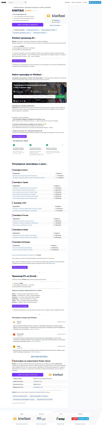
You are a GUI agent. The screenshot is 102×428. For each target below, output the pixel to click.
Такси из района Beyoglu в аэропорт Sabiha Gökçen (25, 198)
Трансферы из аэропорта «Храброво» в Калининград (25, 223)
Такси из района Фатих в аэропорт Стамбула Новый (25, 192)
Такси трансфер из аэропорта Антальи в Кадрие (24, 194)
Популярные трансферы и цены (23, 399)
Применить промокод (19, 60)
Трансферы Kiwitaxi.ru (61, 321)
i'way (61, 414)
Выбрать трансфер (60, 423)
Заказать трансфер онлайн (41, 423)
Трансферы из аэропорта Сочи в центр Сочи (23, 221)
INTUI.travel (41, 414)
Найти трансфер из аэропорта (28, 24)
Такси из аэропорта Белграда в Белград (22, 247)
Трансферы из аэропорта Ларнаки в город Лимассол (25, 237)
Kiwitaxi (21, 414)
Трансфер (67, 2)
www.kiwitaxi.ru (37, 387)
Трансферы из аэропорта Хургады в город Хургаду (25, 175)
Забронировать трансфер (80, 423)
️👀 (18, 30)
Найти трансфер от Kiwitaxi (39, 396)
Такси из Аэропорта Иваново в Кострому (22, 225)
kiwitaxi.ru (57, 20)
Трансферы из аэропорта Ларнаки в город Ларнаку (25, 235)
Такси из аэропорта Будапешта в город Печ (23, 255)
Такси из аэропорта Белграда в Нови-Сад (22, 249)
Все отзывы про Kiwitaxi (39, 356)
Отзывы (85, 2)
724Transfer (80, 414)
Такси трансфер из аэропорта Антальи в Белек (24, 190)
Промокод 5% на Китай (44, 399)
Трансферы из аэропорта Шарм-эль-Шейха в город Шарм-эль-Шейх (29, 177)
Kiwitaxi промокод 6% (20, 396)
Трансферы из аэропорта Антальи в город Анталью (25, 188)
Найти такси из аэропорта (19, 267)
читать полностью (34, 329)
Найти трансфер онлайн (19, 136)
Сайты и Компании (76, 2)
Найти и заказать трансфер (20, 306)
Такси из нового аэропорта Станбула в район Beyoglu (25, 196)
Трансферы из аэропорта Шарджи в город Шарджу (25, 210)
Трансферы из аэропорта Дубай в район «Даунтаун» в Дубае (27, 208)
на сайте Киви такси (50, 263)
